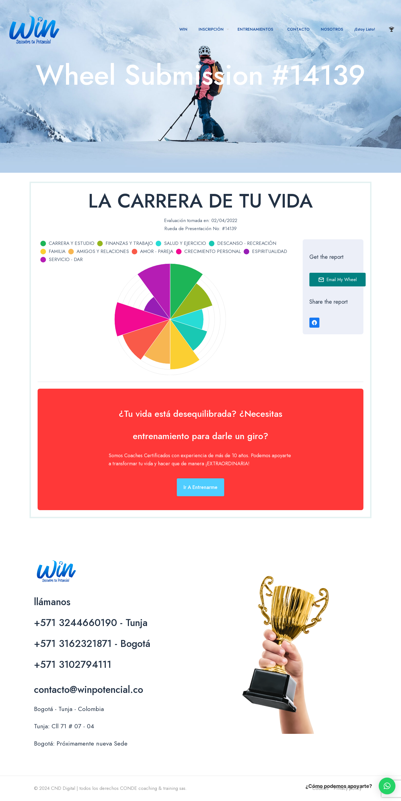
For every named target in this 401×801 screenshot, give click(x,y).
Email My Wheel (337, 279)
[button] (387, 786)
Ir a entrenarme (200, 487)
